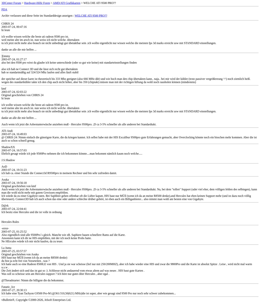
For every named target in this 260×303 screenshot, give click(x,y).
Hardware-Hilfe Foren (37, 3)
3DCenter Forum (11, 3)
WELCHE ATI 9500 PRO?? (91, 15)
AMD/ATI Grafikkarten (66, 3)
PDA (4, 9)
